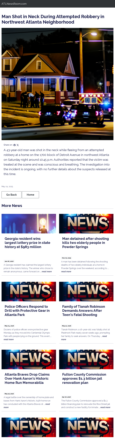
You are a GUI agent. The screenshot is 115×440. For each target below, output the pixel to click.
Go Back (11, 194)
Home (30, 194)
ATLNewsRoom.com (14, 3)
